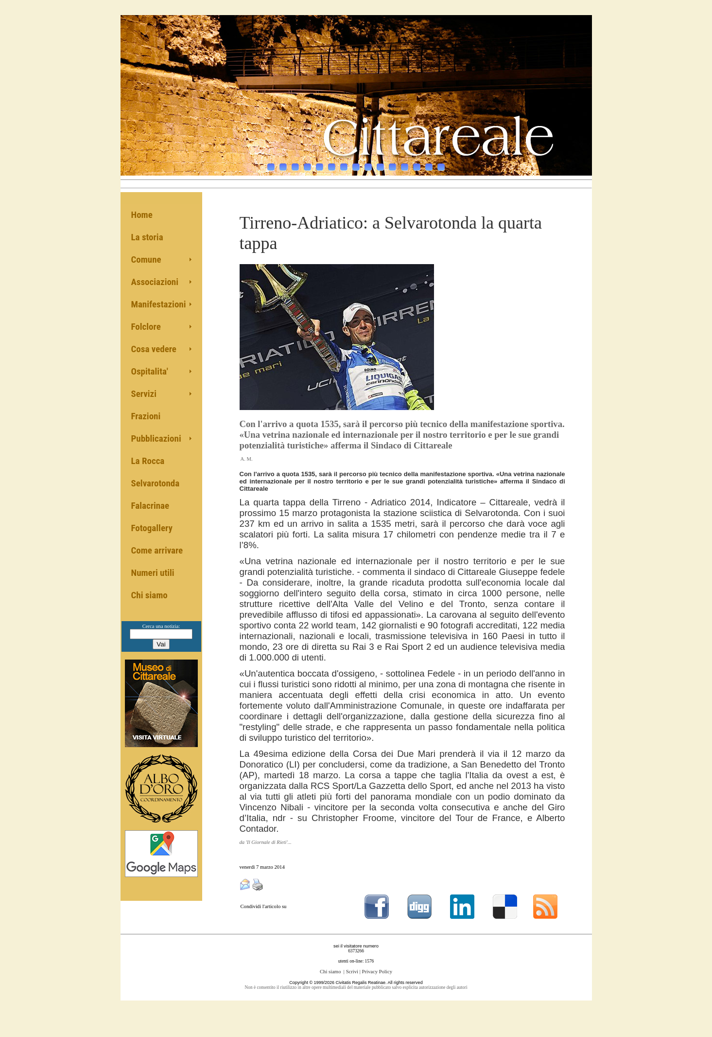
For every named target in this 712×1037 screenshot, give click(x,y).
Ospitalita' (149, 371)
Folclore (146, 326)
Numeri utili (152, 572)
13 (417, 162)
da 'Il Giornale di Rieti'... (266, 842)
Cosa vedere (153, 349)
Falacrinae (150, 505)
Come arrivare (157, 550)
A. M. (247, 459)
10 (380, 162)
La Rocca (148, 460)
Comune (146, 259)
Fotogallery (152, 528)
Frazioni (146, 416)
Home (142, 214)
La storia (147, 237)
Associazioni (155, 281)
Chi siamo (149, 595)
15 (441, 162)
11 (392, 162)
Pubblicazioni (156, 438)
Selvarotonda (155, 483)
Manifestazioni (158, 304)
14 (429, 162)
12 (405, 162)
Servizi (144, 393)
